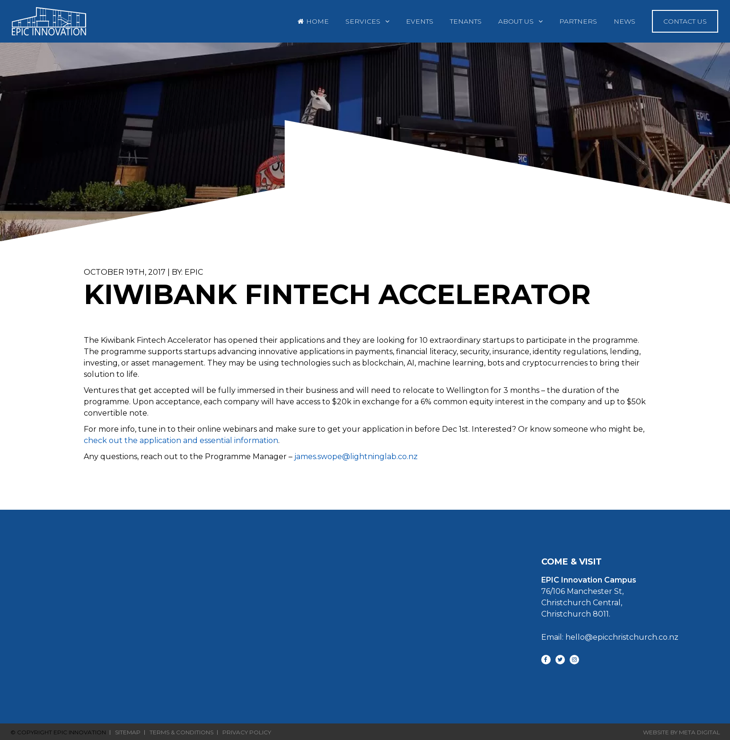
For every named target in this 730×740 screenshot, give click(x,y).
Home (317, 21)
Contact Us (685, 21)
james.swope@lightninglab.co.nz (356, 456)
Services (362, 21)
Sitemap (128, 732)
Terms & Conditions (181, 732)
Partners (578, 21)
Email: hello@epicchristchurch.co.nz (609, 637)
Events (419, 21)
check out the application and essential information (181, 440)
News (624, 21)
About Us (516, 21)
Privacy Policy (246, 732)
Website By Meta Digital (681, 732)
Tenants (466, 21)
